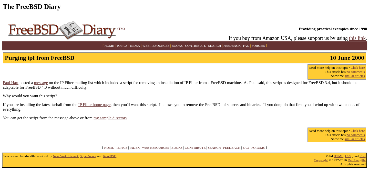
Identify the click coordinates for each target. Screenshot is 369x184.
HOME (109, 46)
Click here (358, 68)
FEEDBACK (232, 46)
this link (357, 38)
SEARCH (214, 46)
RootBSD (109, 156)
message (41, 82)
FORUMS (258, 46)
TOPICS (122, 46)
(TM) (121, 28)
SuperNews (88, 156)
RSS (363, 156)
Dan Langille (357, 160)
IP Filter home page (94, 104)
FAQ (246, 46)
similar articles (355, 76)
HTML (338, 156)
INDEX (135, 46)
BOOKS (177, 46)
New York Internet (65, 156)
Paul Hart (10, 82)
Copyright (321, 160)
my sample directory (110, 118)
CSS (348, 156)
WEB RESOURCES (155, 46)
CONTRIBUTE (195, 46)
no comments (355, 72)
